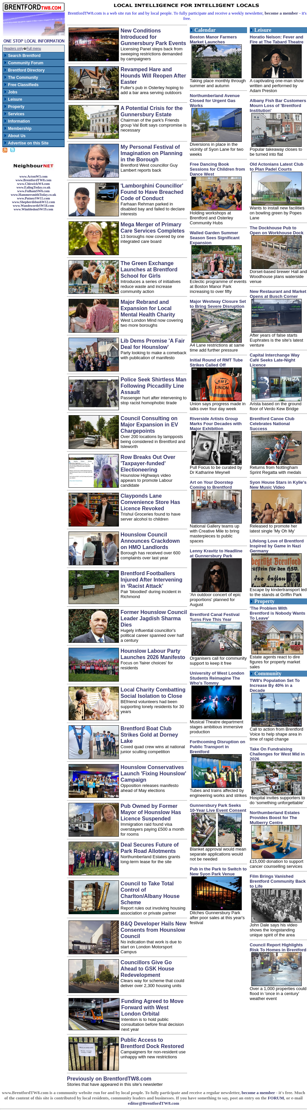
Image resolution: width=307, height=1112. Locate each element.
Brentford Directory (24, 70)
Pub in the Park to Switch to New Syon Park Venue (218, 871)
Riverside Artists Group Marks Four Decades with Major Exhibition (216, 423)
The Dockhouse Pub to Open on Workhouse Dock (276, 230)
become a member (281, 13)
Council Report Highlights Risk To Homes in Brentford (278, 947)
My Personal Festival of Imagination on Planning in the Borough (151, 153)
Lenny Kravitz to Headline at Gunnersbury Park (216, 553)
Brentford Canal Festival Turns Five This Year (214, 617)
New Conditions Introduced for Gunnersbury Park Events (153, 37)
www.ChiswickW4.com (33, 184)
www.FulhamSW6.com (33, 191)
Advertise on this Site (26, 143)
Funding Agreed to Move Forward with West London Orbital (152, 1007)
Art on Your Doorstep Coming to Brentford (211, 485)
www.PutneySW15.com (33, 198)
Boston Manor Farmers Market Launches (213, 39)
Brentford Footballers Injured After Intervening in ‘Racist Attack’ (151, 579)
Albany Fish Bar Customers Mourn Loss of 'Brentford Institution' (278, 105)
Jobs (10, 92)
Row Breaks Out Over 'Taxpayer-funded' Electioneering (148, 463)
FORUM (276, 1097)
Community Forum (23, 63)
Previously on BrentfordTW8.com (109, 1079)
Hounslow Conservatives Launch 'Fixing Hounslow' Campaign (153, 773)
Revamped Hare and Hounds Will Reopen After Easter (153, 75)
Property (14, 106)
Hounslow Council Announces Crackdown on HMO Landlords (150, 540)
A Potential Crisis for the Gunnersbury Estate (151, 111)
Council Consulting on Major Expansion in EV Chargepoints (149, 424)
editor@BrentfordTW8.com (153, 1103)
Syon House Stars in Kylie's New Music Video (278, 485)
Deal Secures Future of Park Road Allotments (150, 848)
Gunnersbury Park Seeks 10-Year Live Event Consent (218, 808)
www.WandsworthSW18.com (33, 205)
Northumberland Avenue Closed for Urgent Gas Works (215, 100)
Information (17, 121)
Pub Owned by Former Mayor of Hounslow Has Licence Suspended (151, 812)
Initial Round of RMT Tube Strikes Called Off (216, 362)
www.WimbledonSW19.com (33, 209)
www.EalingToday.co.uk (34, 187)
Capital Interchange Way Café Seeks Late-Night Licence (275, 360)
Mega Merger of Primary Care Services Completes (152, 227)
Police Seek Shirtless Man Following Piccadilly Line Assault (153, 385)
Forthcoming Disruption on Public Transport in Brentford (217, 746)
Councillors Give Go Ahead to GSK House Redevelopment (147, 968)
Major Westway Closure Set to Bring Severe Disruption (218, 304)
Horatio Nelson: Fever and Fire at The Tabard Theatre (276, 39)
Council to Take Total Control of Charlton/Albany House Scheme (150, 892)
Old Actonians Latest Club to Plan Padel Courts (276, 167)
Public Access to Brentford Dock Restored (152, 1043)
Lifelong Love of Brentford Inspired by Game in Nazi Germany (277, 545)
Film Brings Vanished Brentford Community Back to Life (278, 881)
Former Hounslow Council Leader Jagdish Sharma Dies (154, 618)
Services (14, 114)
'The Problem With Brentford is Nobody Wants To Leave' (277, 613)
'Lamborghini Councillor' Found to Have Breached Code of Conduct (152, 192)
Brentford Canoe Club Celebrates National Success (272, 423)
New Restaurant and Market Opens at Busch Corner (278, 294)
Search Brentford (22, 55)
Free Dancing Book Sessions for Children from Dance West (217, 169)
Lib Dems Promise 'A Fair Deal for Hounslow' (153, 344)
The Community (21, 77)
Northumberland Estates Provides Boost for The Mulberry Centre (275, 817)
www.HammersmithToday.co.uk (33, 194)
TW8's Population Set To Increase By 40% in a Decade (275, 685)
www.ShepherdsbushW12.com (33, 202)
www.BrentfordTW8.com (33, 180)
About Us (15, 136)
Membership (17, 128)
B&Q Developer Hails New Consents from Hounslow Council (153, 929)
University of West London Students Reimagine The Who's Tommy (217, 678)
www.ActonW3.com (33, 176)
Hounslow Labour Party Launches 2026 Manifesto (153, 654)
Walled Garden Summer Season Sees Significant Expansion (214, 237)
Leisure (13, 99)
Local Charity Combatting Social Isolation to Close (153, 693)
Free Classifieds (21, 85)
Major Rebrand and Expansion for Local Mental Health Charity (148, 308)
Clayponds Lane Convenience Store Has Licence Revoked (150, 502)
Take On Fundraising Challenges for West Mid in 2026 (277, 754)
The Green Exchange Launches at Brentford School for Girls (149, 269)
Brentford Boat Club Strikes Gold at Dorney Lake (149, 734)
